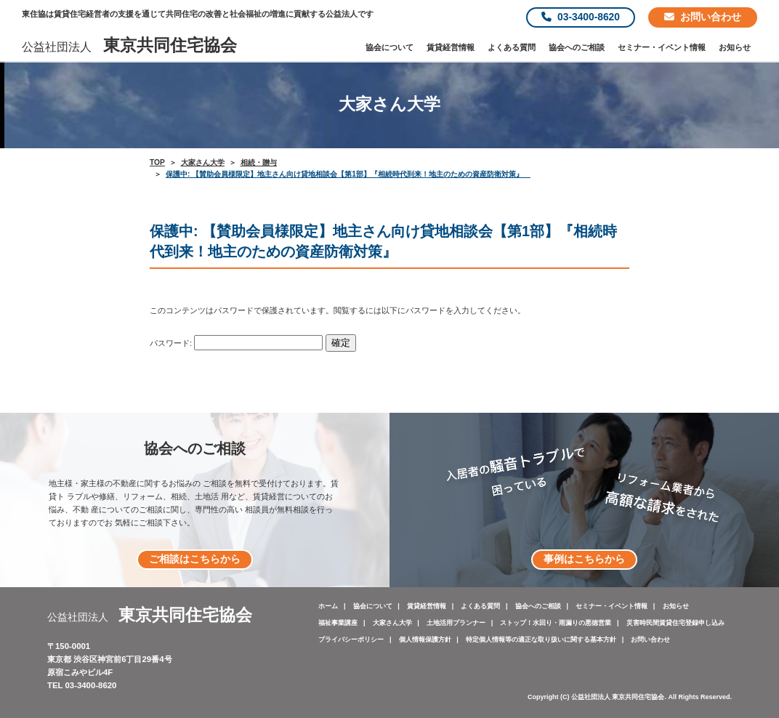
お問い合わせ (702, 17)
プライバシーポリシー (351, 639)
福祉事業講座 (338, 622)
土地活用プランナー (456, 622)
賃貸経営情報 (451, 47)
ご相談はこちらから (195, 559)
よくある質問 (512, 47)
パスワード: (236, 343)
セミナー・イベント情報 (662, 47)
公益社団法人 (129, 47)
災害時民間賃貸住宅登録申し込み (675, 622)
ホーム (328, 606)
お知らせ (735, 47)
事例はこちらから (584, 559)
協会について (389, 47)
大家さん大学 (392, 622)
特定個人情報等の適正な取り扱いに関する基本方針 (541, 639)
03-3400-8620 (580, 17)
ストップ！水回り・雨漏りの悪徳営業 (555, 622)
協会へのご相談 (577, 47)
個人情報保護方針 (425, 639)
